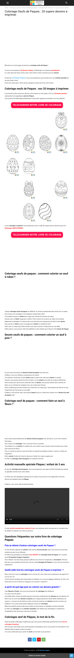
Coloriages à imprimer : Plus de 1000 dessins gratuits (23, 7)
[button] (8, 3)
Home (6, 7)
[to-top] (72, 655)
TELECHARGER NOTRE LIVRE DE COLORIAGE (37, 105)
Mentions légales (44, 650)
